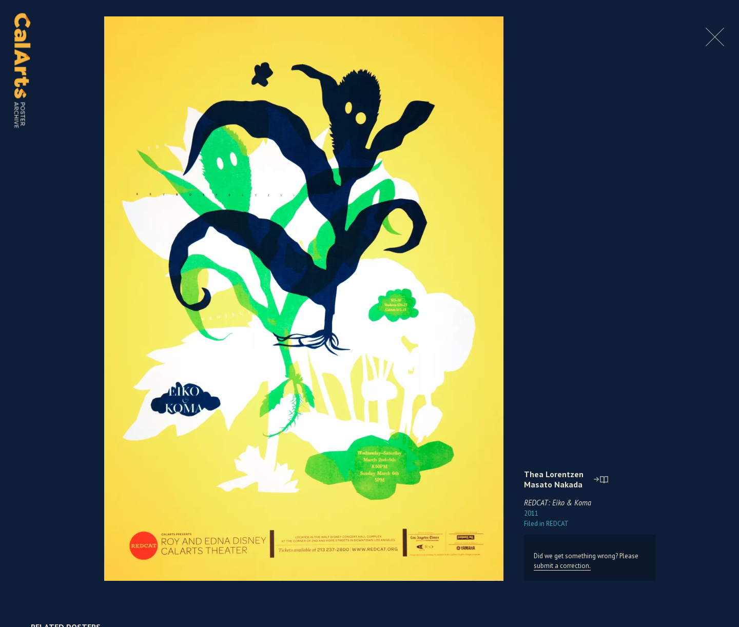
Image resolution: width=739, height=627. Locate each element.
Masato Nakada (553, 484)
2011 (531, 513)
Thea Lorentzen (554, 474)
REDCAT (546, 523)
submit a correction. (562, 565)
